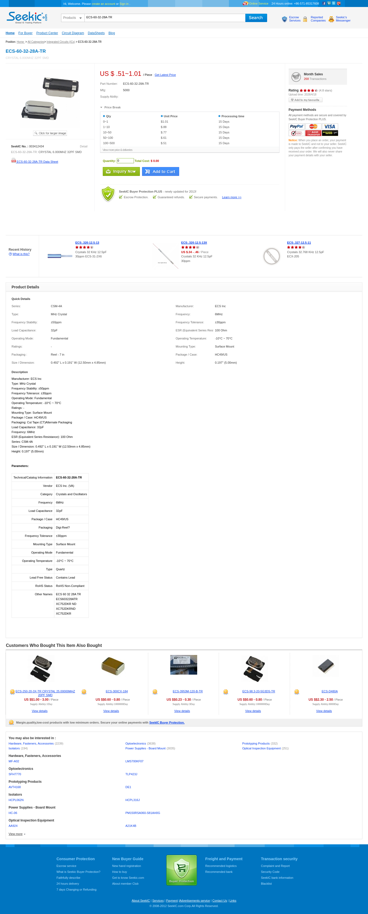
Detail (83, 146)
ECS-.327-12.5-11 (299, 242)
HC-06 (13, 812)
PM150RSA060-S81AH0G (142, 812)
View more (16, 833)
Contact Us (219, 900)
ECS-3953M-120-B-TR (188, 691)
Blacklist (266, 883)
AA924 (13, 825)
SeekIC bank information (277, 877)
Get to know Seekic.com (128, 877)
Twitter (334, 3)
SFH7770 (15, 774)
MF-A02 (14, 761)
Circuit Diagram (73, 33)
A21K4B (130, 825)
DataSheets (96, 33)
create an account (103, 3)
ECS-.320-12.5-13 (87, 242)
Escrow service (66, 865)
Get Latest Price (165, 74)
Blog (111, 33)
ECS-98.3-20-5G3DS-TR (258, 691)
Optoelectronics (140, 743)
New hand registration (126, 865)
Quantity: (109, 160)
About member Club (125, 883)
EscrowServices (294, 19)
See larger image (50, 133)
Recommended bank (219, 871)
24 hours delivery (67, 883)
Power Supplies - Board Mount (150, 748)
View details (40, 711)
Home (10, 33)
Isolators (18, 748)
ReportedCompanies (318, 19)
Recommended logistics (221, 865)
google (339, 3)
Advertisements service (194, 900)
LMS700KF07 (134, 761)
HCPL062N (16, 800)
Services (158, 900)
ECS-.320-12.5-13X (194, 242)
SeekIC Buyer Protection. (167, 722)
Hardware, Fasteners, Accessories (36, 743)
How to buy (119, 871)
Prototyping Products (260, 743)
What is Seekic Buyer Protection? (78, 871)
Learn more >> (231, 197)
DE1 (128, 787)
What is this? (21, 254)
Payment (172, 900)
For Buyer (25, 33)
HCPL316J (132, 800)
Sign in (124, 3)
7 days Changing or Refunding (76, 889)
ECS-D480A (330, 691)
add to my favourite (306, 100)
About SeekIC (141, 900)
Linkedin (329, 3)
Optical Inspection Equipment (265, 748)
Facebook (324, 3)
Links (232, 900)
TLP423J (131, 774)
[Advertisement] (98, 223)
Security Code (270, 871)
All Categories (35, 41)
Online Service (258, 3)
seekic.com (26, 16)
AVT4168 (15, 787)
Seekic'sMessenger (343, 19)
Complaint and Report (275, 865)
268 (306, 78)
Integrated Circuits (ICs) (61, 41)
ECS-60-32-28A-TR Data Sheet (34, 161)
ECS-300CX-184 (117, 691)
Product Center (47, 33)
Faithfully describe (68, 877)
